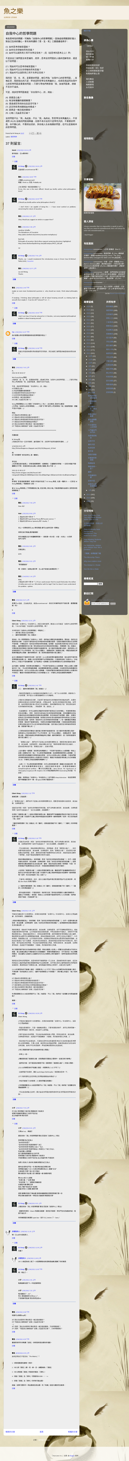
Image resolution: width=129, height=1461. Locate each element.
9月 (90, 366)
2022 (88, 320)
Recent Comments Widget (117, 293)
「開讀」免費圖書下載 (92, 553)
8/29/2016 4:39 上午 (22, 1353)
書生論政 (109, 345)
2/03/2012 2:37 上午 (29, 216)
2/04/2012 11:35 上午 (28, 1231)
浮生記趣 (109, 342)
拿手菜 (90, 451)
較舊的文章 (72, 1432)
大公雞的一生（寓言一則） (92, 409)
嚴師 (89, 472)
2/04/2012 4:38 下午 (22, 1312)
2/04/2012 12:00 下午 (35, 1269)
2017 (88, 337)
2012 (88, 353)
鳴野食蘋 (109, 384)
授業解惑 (109, 334)
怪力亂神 (109, 338)
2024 (88, 313)
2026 (88, 306)
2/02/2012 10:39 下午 (35, 199)
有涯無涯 (109, 330)
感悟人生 (109, 318)
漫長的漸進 (92, 455)
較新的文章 (10, 1432)
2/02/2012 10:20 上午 (35, 166)
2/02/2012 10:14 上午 (24, 150)
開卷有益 (109, 326)
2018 (88, 333)
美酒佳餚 (109, 388)
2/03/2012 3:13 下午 (28, 793)
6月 (90, 376)
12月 (91, 356)
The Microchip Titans (92, 557)
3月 (90, 386)
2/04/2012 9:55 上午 (35, 1203)
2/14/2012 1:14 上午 (29, 576)
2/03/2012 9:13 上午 (29, 561)
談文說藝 (109, 381)
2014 (88, 347)
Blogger (72, 1456)
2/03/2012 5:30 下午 (35, 838)
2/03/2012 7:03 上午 (22, 367)
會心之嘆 (91, 393)
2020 (88, 326)
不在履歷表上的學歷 (92, 426)
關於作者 (87, 31)
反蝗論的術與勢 (92, 459)
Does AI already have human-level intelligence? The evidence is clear (92, 532)
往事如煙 (109, 365)
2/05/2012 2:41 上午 (29, 1280)
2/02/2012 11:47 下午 (22, 332)
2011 (88, 494)
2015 (88, 343)
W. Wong (21, 166)
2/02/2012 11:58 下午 (35, 348)
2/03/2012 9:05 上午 (29, 546)
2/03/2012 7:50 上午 (35, 256)
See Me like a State (91, 569)
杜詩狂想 (91, 448)
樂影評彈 (109, 369)
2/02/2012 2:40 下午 (22, 288)
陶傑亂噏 (91, 463)
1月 (90, 490)
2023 (88, 316)
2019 (88, 330)
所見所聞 (109, 377)
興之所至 (109, 373)
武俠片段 (91, 481)
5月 (90, 380)
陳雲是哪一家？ (92, 468)
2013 (88, 350)
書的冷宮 (91, 445)
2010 (88, 498)
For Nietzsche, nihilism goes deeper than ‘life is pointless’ (93, 547)
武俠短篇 (109, 392)
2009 (88, 501)
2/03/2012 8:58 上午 (29, 513)
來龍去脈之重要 (92, 415)
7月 (90, 373)
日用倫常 (109, 314)
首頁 (41, 1432)
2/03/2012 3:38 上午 (29, 227)
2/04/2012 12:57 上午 (29, 268)
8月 (90, 370)
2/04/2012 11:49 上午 (34, 1258)
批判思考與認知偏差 (92, 397)
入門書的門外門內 (92, 431)
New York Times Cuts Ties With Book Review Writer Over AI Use (92, 517)
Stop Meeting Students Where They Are (92, 540)
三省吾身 (109, 322)
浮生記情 (109, 357)
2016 (88, 340)
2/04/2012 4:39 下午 (22, 1339)
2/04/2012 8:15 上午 (29, 1128)
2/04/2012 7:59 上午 (22, 1108)
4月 (90, 383)
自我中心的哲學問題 (92, 485)
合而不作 (91, 441)
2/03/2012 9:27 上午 (22, 600)
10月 (91, 363)
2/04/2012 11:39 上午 (35, 1248)
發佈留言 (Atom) (44, 1440)
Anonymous (88, 249)
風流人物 (109, 349)
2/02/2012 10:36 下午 (35, 313)
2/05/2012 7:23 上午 (29, 1291)
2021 (88, 323)
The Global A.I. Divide (92, 565)
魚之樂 (13, 11)
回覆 (13, 157)
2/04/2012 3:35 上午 (28, 911)
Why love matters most (92, 561)
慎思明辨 (14, 137)
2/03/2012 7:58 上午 (29, 503)
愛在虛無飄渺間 (92, 421)
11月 (91, 360)
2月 (90, 390)
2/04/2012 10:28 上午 (35, 1013)
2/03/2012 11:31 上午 (28, 621)
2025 (88, 310)
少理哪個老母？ (92, 402)
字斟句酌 (109, 361)
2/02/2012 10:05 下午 (29, 177)
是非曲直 (109, 306)
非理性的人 (16, 1231)
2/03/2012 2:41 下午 (35, 685)
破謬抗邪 (109, 353)
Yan (13, 332)
